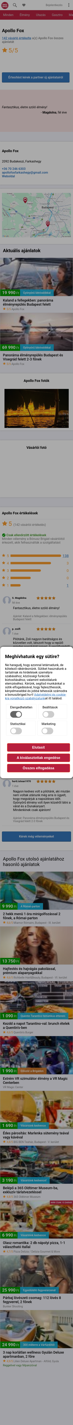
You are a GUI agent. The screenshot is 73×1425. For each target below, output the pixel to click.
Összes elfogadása (38, 768)
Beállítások (50, 707)
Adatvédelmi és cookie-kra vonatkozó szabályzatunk (35, 696)
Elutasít (38, 747)
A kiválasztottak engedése (38, 758)
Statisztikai (18, 724)
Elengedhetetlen (21, 707)
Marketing (48, 724)
